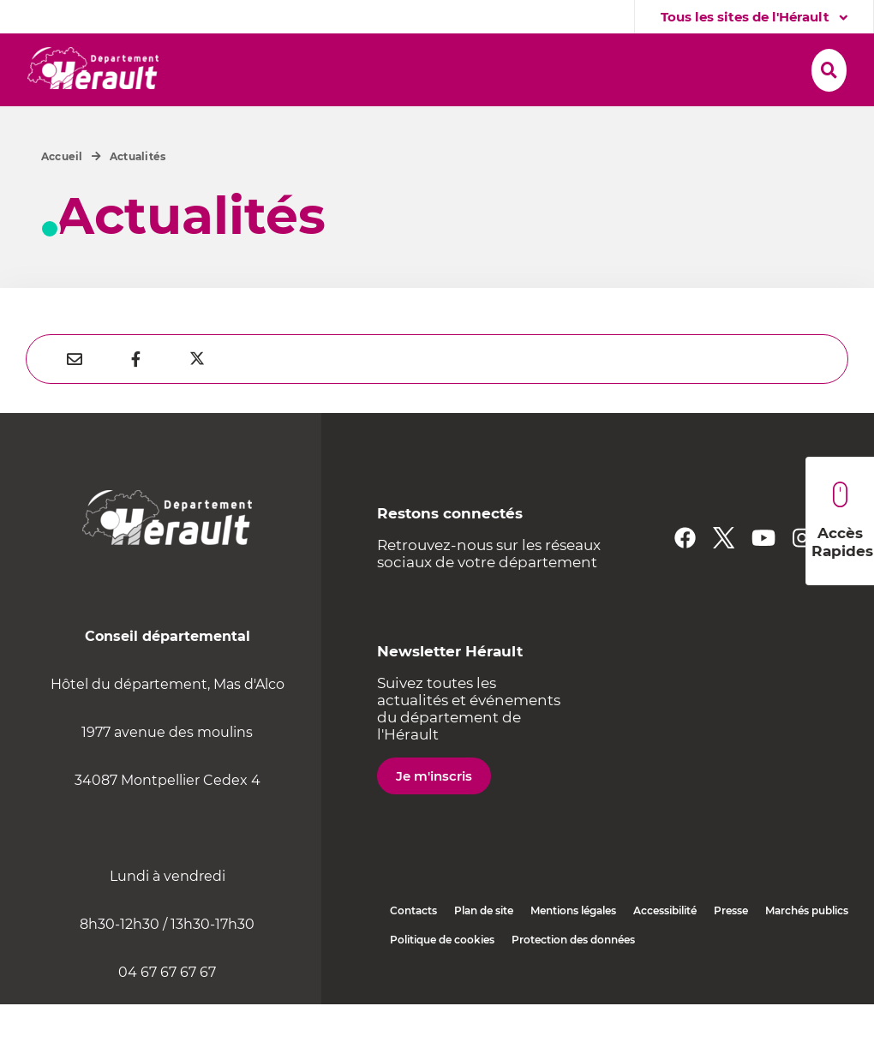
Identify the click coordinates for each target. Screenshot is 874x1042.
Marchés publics (806, 948)
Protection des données (573, 977)
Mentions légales (573, 948)
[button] (244, 66)
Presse (731, 948)
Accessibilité (665, 948)
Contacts (413, 948)
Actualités (137, 194)
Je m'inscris (434, 813)
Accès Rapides (842, 521)
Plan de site (483, 948)
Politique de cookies (442, 977)
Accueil (62, 194)
